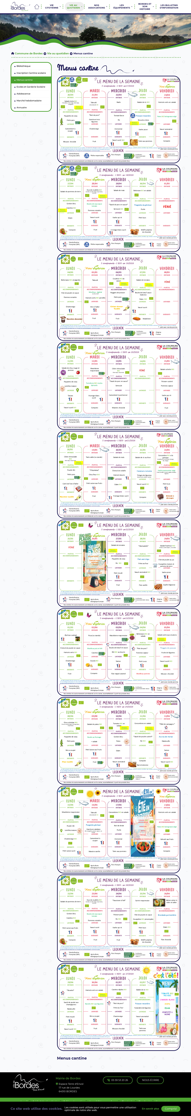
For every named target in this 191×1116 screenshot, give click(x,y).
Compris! (171, 1108)
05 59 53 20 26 (118, 1080)
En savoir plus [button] (150, 1109)
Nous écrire (150, 1080)
